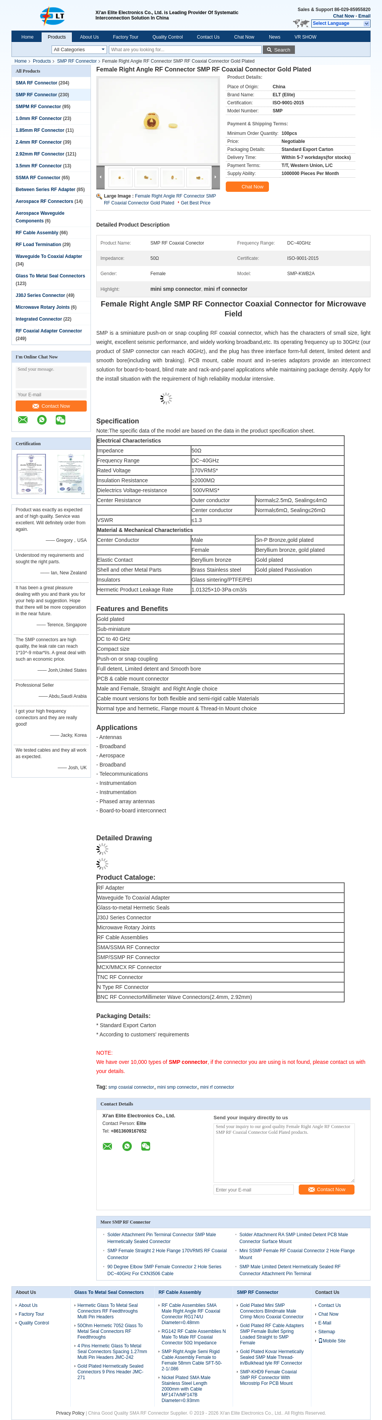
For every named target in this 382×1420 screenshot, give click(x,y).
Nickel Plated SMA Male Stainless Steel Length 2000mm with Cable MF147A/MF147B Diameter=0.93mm (186, 1389)
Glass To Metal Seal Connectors (50, 276)
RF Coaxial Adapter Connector (49, 331)
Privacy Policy (70, 1413)
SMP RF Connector (77, 61)
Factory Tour (125, 37)
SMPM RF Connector (38, 106)
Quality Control (167, 37)
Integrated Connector (39, 319)
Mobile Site (331, 1341)
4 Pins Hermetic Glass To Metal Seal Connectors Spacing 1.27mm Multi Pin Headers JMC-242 (112, 1351)
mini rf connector (217, 1087)
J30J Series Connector (40, 295)
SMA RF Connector (36, 83)
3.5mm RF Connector (39, 166)
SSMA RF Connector (38, 177)
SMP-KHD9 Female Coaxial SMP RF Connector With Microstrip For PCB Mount (268, 1377)
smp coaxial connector (131, 1087)
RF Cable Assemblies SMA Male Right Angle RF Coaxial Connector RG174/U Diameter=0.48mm (191, 1314)
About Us (89, 37)
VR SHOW (305, 37)
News (274, 37)
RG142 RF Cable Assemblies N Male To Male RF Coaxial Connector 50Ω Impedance (194, 1337)
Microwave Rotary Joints (43, 307)
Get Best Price (195, 203)
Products (57, 37)
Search (282, 50)
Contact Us (208, 37)
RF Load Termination (38, 244)
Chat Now (343, 16)
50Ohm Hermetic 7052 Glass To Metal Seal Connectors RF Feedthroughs (110, 1331)
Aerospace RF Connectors (44, 201)
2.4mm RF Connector (39, 142)
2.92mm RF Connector (40, 154)
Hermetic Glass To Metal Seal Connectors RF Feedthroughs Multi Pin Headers (108, 1311)
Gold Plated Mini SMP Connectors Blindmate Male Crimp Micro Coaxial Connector (272, 1311)
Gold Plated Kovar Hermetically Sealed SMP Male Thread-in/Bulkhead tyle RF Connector (272, 1357)
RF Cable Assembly (37, 232)
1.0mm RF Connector (39, 118)
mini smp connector (177, 1087)
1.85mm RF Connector (40, 130)
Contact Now (51, 406)
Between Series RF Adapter (45, 189)
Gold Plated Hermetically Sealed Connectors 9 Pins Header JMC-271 (111, 1371)
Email (364, 16)
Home (27, 37)
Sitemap (326, 1331)
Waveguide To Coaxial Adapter (49, 256)
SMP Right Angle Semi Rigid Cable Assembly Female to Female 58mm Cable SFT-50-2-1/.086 (192, 1360)
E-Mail (324, 1323)
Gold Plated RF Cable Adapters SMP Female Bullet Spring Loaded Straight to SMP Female (272, 1334)
